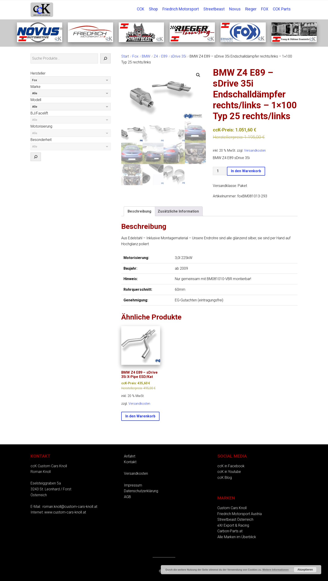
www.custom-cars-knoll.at (65, 512)
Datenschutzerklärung (141, 491)
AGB (127, 497)
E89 (164, 56)
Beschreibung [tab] (139, 211)
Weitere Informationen (275, 569)
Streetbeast (214, 9)
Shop (153, 9)
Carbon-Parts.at (229, 531)
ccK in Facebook (231, 466)
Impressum (133, 485)
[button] (198, 75)
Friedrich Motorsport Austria (239, 514)
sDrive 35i (178, 56)
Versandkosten (255, 151)
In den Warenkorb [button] (140, 416)
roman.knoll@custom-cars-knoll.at (70, 506)
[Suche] (105, 58)
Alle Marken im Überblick (236, 537)
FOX (264, 9)
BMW (146, 56)
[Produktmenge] (219, 171)
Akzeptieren (305, 569)
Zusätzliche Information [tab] (178, 211)
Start (125, 56)
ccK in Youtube (229, 472)
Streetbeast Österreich (235, 519)
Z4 (156, 56)
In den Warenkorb (246, 171)
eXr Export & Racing (233, 525)
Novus (235, 9)
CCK (140, 9)
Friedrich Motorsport (180, 9)
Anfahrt (129, 456)
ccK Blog (224, 477)
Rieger (251, 9)
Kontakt (130, 462)
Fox (135, 56)
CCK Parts (282, 9)
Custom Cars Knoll (232, 508)
